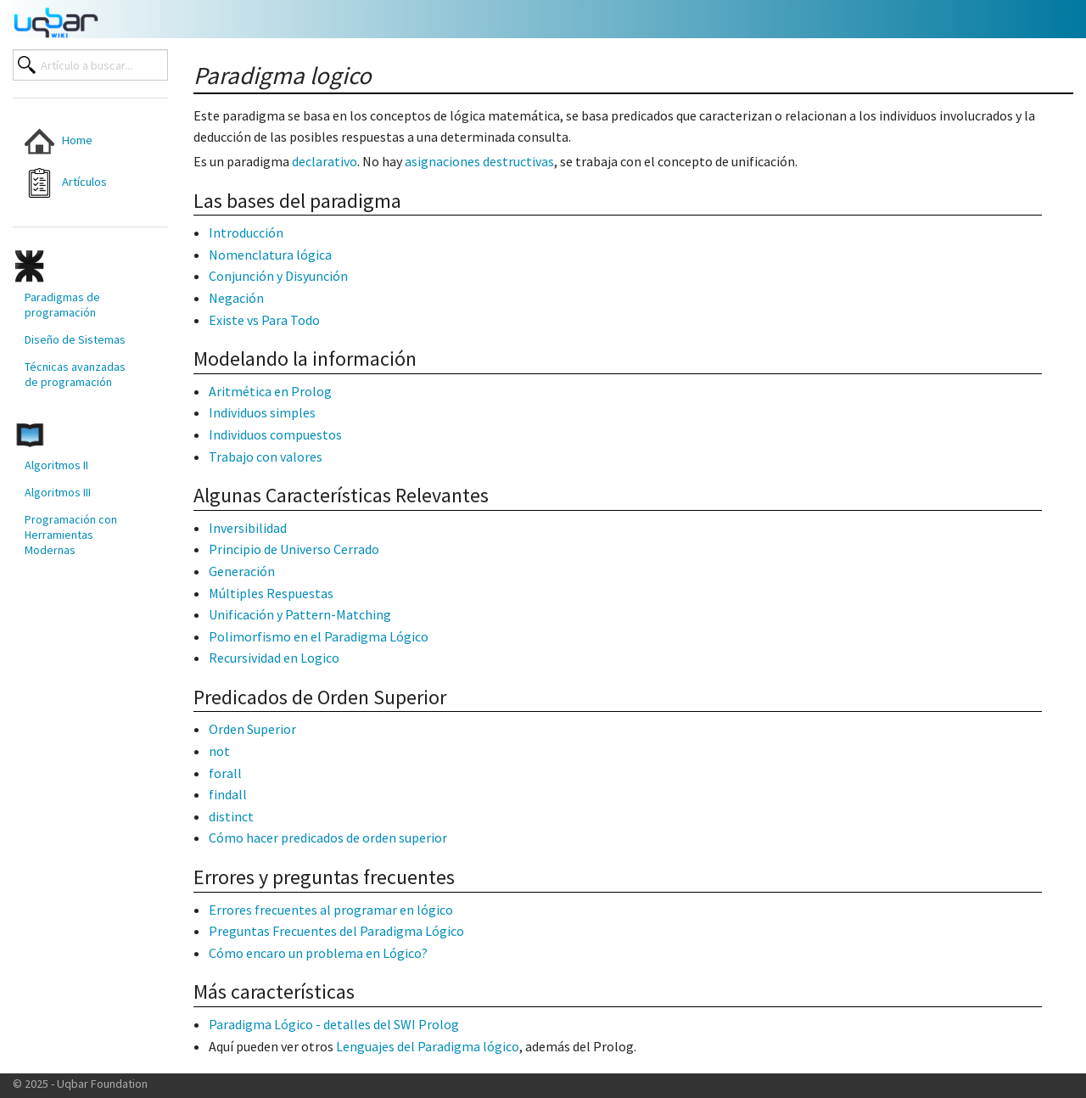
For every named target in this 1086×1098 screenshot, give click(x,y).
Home (58, 141)
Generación (242, 571)
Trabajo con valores (265, 456)
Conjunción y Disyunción (278, 275)
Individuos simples (262, 412)
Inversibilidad (248, 527)
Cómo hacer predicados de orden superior (328, 837)
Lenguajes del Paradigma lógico (427, 1046)
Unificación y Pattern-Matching (300, 614)
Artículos (66, 183)
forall (225, 773)
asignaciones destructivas (479, 161)
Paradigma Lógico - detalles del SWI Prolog (334, 1024)
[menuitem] (78, 141)
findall (228, 794)
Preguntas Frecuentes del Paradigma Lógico (336, 930)
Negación (236, 297)
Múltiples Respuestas (271, 593)
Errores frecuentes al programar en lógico (331, 909)
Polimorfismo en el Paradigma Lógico (318, 636)
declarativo (324, 161)
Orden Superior (252, 728)
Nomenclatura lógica (270, 254)
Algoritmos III (58, 492)
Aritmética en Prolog (270, 391)
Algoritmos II (56, 465)
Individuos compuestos (275, 434)
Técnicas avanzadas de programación (75, 374)
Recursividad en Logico (274, 657)
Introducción (246, 232)
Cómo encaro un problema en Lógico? (318, 952)
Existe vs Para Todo (264, 319)
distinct (231, 816)
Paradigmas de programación (62, 304)
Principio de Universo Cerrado (294, 549)
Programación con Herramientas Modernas (71, 534)
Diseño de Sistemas (75, 339)
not (219, 750)
